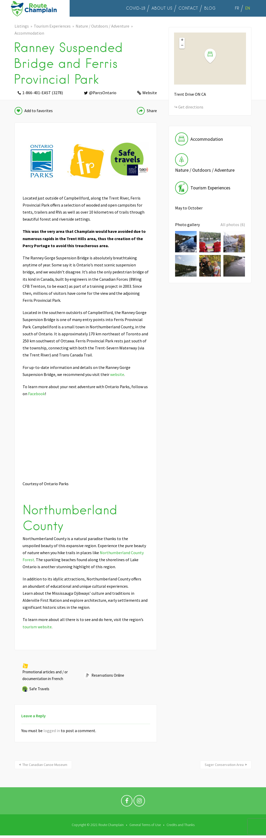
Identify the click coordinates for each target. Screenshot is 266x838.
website (117, 374)
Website (149, 92)
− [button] (182, 45)
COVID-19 (135, 8)
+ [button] (182, 40)
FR (237, 8)
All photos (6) (233, 224)
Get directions (190, 107)
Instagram (139, 802)
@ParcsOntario (102, 92)
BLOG (210, 8)
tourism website (37, 626)
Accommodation (29, 33)
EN (247, 8)
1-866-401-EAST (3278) (42, 92)
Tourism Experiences (52, 26)
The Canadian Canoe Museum (44, 764)
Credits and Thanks (181, 824)
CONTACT (188, 8)
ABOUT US (161, 8)
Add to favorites (38, 110)
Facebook (36, 393)
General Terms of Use (145, 824)
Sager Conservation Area (224, 764)
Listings (22, 26)
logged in (51, 730)
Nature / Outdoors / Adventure (102, 26)
